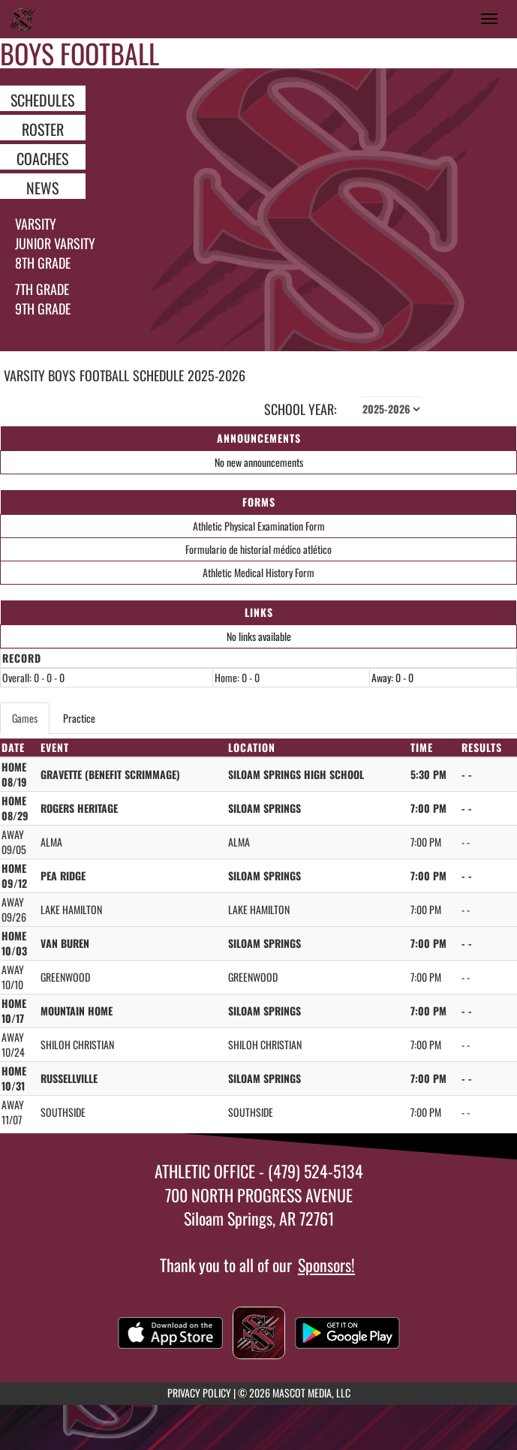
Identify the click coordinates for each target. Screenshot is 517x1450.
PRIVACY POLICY (199, 1392)
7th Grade (42, 289)
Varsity (35, 223)
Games (25, 718)
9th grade (43, 308)
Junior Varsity (55, 243)
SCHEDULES (42, 99)
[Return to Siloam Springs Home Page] (22, 19)
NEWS (42, 186)
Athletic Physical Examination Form (259, 526)
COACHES (42, 157)
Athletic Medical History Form (258, 572)
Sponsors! (326, 1265)
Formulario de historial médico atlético (258, 549)
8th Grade (43, 262)
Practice (79, 718)
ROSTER (43, 128)
